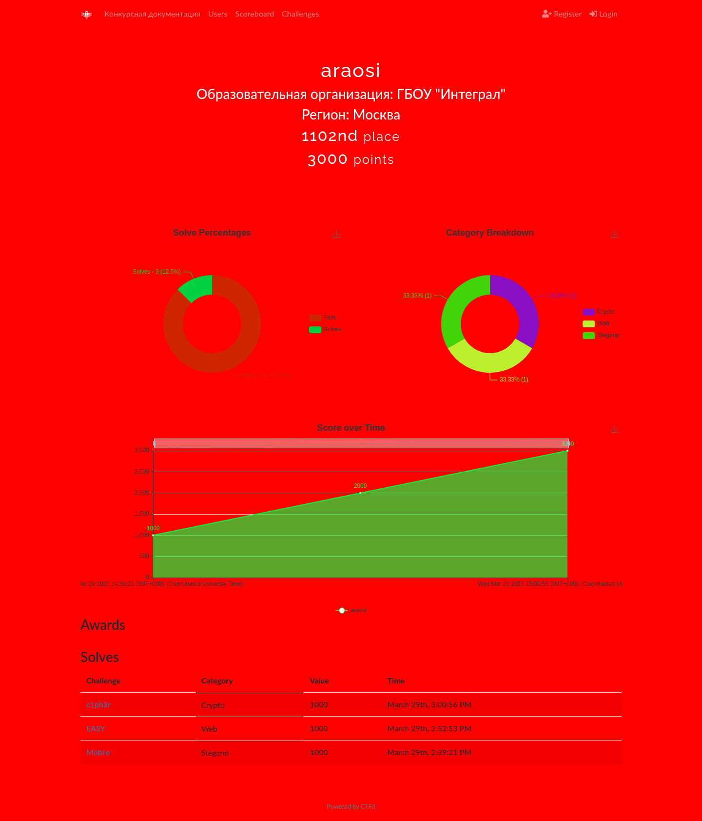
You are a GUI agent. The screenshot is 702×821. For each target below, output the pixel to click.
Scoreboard (254, 13)
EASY (95, 728)
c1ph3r (98, 704)
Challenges (300, 13)
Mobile (98, 752)
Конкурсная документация (152, 13)
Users (217, 13)
